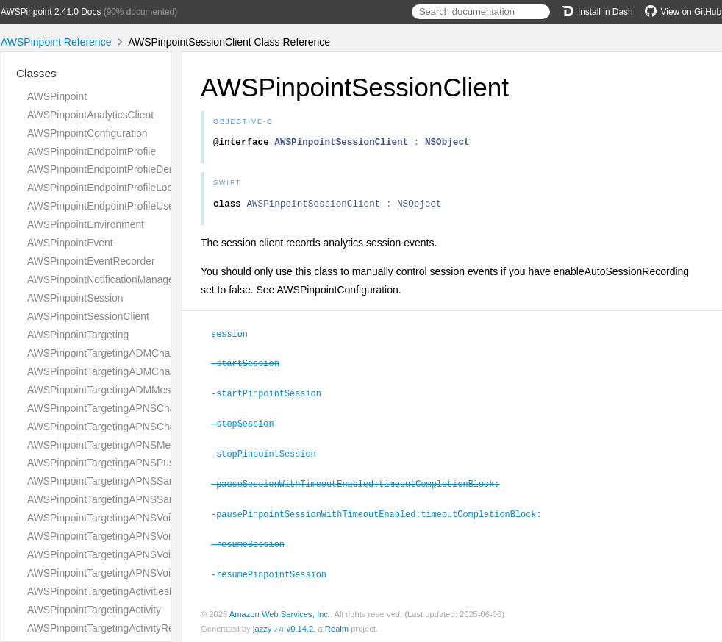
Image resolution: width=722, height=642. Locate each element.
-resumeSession (254, 543)
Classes (36, 73)
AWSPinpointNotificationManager (102, 279)
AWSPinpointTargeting (78, 334)
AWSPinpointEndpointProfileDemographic (122, 169)
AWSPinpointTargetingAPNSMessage (112, 445)
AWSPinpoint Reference (56, 42)
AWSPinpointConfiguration (87, 133)
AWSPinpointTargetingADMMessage (110, 390)
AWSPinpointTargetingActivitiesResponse (121, 591)
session (236, 337)
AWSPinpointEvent (70, 243)
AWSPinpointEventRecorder (91, 261)
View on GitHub (683, 12)
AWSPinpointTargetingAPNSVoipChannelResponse (143, 536)
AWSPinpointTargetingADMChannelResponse (131, 371)
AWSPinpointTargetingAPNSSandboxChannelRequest (150, 481)
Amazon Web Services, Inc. (279, 611)
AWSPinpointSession (75, 298)
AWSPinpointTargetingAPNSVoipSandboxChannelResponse (164, 573)
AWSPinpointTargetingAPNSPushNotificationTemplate (149, 462)
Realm (337, 626)
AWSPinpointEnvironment (85, 224)
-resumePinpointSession (275, 572)
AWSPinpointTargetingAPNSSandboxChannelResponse (154, 499)
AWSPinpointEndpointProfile (91, 151)
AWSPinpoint (57, 96)
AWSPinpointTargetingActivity (94, 610)
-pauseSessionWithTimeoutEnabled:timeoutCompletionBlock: (361, 484)
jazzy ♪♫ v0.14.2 (283, 626)
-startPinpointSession (272, 396)
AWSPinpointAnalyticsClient (90, 115)
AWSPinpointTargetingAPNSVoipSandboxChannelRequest (160, 554)
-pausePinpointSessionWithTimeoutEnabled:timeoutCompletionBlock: (382, 513)
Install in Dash (597, 12)
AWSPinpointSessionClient (88, 316)
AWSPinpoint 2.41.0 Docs (51, 12)
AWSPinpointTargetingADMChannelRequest (127, 353)
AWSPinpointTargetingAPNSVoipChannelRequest (139, 518)
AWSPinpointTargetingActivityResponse (117, 628)
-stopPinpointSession (270, 454)
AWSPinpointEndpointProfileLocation (111, 187)
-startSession (251, 366)
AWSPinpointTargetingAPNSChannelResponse (133, 426)
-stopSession (249, 425)
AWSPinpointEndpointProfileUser (102, 206)
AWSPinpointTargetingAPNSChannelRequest (129, 408)
